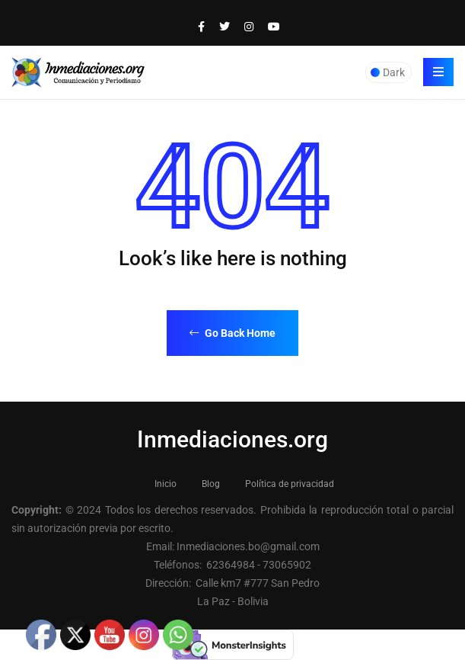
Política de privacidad (289, 484)
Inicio (165, 484)
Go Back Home (232, 333)
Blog (211, 484)
